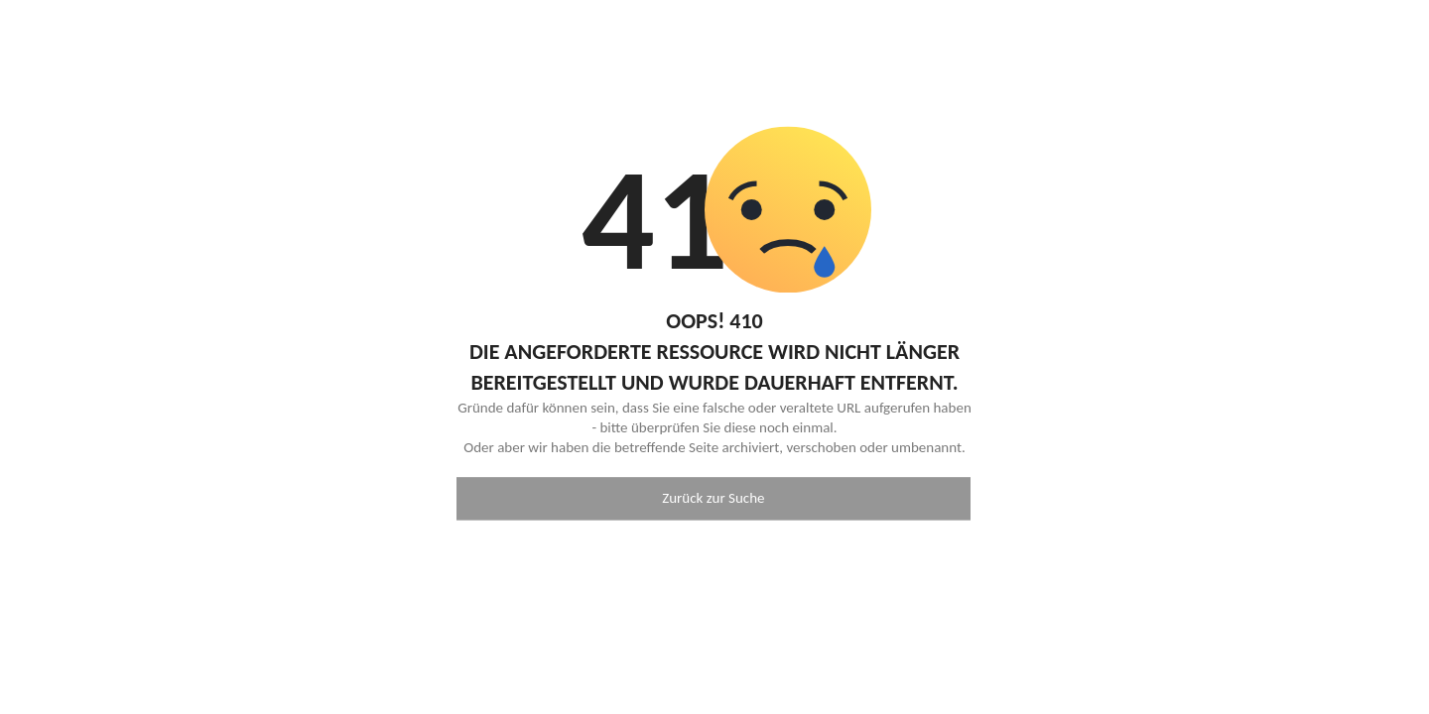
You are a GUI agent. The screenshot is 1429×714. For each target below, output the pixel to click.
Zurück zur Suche (713, 499)
